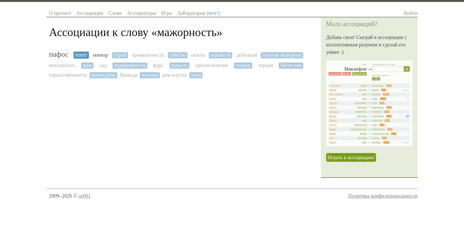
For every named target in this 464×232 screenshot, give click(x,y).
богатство (291, 65)
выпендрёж (103, 75)
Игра (166, 13)
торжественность (68, 75)
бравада (128, 75)
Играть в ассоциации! (351, 157)
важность (220, 55)
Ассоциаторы (141, 13)
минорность (62, 65)
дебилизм (246, 55)
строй (120, 55)
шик (87, 65)
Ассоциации (89, 13)
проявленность (147, 55)
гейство (177, 55)
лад (103, 65)
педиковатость (130, 65)
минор (100, 55)
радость (179, 65)
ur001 (85, 195)
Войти (411, 13)
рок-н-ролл (175, 75)
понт (81, 55)
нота (196, 75)
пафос (58, 54)
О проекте (60, 13)
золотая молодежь (282, 55)
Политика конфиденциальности (383, 195)
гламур (243, 65)
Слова (114, 13)
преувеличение (211, 65)
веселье (149, 75)
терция (265, 65)
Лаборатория (198, 13)
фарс (158, 65)
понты (198, 55)
